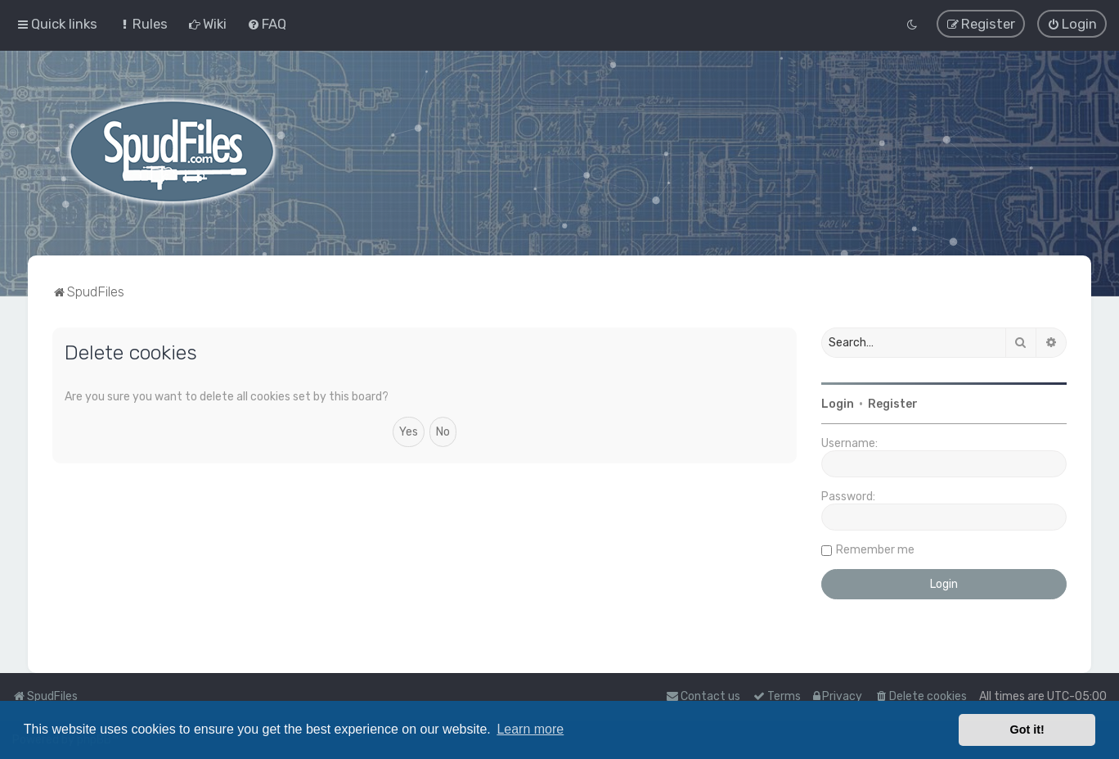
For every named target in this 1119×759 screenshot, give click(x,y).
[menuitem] (143, 23)
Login (837, 404)
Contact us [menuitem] (703, 696)
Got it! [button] (1027, 729)
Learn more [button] (530, 729)
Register (893, 404)
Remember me (875, 550)
